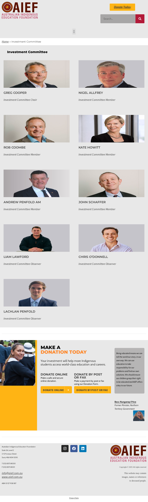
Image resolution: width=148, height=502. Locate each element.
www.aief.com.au (12, 477)
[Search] (139, 18)
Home (5, 41)
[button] (74, 31)
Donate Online (53, 390)
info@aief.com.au (12, 473)
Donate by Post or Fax (92, 390)
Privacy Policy (74, 498)
